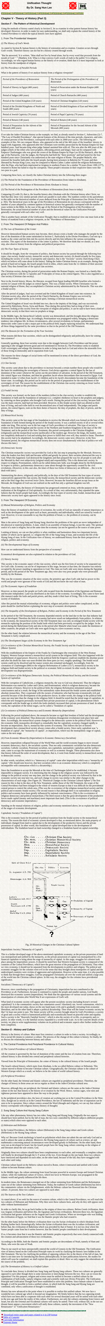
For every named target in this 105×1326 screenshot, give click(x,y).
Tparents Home (10, 1322)
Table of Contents (11, 1317)
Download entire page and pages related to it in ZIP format (30, 1315)
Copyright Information (13, 1320)
